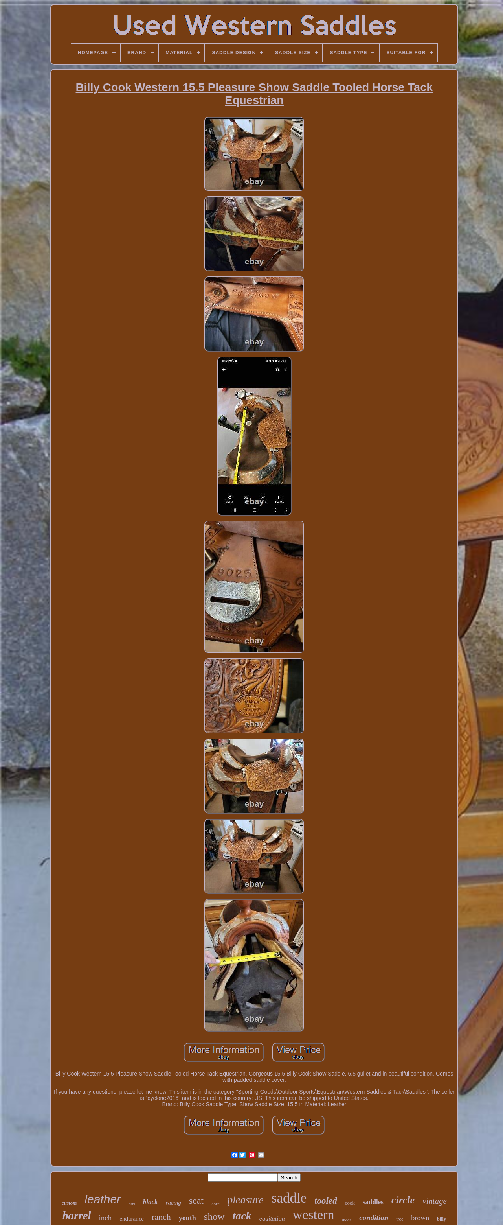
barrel (76, 1215)
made (346, 1220)
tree (399, 1219)
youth (187, 1218)
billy (441, 1219)
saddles (373, 1202)
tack (242, 1216)
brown (420, 1218)
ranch (161, 1217)
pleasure (246, 1200)
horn (215, 1203)
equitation (272, 1218)
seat (196, 1201)
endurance (131, 1219)
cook (350, 1203)
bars (132, 1204)
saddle (289, 1198)
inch (105, 1218)
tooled (325, 1201)
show (214, 1216)
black (150, 1202)
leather (102, 1199)
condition (373, 1218)
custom (69, 1203)
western (313, 1214)
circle (403, 1200)
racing (173, 1202)
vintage (434, 1201)
